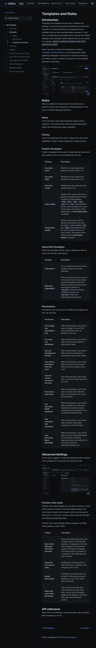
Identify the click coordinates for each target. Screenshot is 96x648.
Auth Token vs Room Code (18, 57)
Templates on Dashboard (52, 52)
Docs (21, 3)
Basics (13, 36)
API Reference (43, 3)
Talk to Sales (70, 3)
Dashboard (83, 3)
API (60, 615)
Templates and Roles (19, 43)
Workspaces (16, 39)
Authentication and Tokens (18, 53)
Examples (30, 3)
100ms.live (56, 3)
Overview (11, 29)
